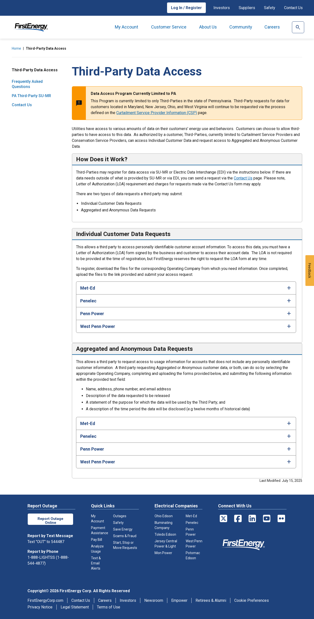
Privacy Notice (39, 607)
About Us (208, 26)
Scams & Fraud (124, 536)
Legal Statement (75, 607)
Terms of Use (108, 607)
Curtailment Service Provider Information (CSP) (156, 112)
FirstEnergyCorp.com (45, 600)
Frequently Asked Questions (27, 84)
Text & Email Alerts (96, 563)
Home (16, 48)
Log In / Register (186, 7)
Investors (221, 7)
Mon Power (163, 553)
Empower (179, 600)
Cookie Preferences (251, 600)
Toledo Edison (165, 534)
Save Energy (122, 529)
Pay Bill (96, 540)
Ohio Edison (164, 516)
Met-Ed (191, 516)
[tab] (186, 287)
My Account (126, 26)
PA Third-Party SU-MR (31, 95)
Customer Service (168, 26)
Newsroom (153, 600)
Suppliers (247, 7)
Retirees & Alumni (211, 600)
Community (240, 26)
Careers (272, 26)
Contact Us (293, 7)
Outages (119, 516)
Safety (269, 7)
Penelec (192, 523)
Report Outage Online (50, 520)
